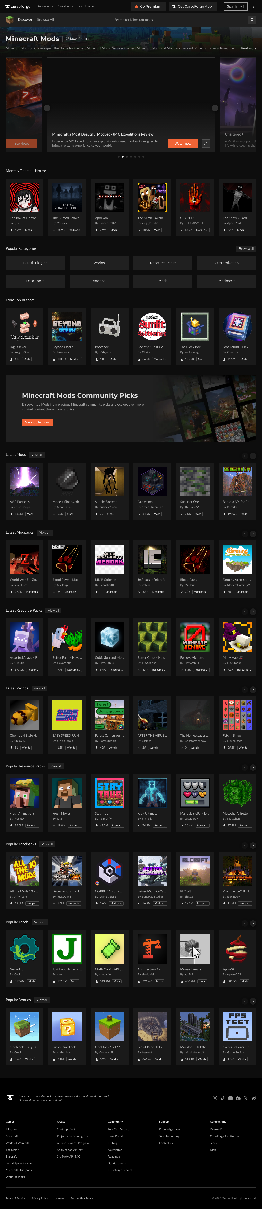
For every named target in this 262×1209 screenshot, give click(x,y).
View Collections (37, 422)
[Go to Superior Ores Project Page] (195, 491)
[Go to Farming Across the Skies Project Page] (237, 569)
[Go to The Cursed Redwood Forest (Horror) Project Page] (67, 207)
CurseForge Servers (120, 1170)
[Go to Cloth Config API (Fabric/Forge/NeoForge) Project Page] (110, 958)
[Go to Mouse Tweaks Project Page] (195, 958)
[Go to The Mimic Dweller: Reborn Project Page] (152, 207)
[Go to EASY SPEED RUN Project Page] (67, 725)
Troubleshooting (169, 1136)
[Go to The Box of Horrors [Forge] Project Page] (24, 207)
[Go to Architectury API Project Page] (152, 958)
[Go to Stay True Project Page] (110, 803)
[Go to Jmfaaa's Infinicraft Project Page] (152, 569)
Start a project (66, 1129)
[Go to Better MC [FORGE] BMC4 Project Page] (152, 880)
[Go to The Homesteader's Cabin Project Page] (195, 725)
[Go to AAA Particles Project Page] (24, 491)
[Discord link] (238, 1098)
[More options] (254, 6)
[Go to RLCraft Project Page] (195, 880)
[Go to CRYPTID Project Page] (195, 207)
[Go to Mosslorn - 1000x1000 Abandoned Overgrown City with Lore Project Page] (195, 1036)
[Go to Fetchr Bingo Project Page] (237, 725)
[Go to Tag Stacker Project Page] (24, 336)
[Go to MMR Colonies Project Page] (110, 569)
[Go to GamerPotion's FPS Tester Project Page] (237, 1036)
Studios (86, 6)
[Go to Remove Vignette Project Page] (195, 647)
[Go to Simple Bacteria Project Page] (110, 491)
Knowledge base (169, 1129)
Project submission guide (72, 1136)
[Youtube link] (230, 1098)
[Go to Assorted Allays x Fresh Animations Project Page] (24, 647)
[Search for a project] (179, 19)
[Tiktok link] (222, 1098)
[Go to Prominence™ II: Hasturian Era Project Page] (237, 880)
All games (12, 1129)
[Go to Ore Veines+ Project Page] (152, 491)
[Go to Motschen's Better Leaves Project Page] (237, 803)
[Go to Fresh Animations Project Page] (24, 803)
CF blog (112, 1143)
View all (37, 455)
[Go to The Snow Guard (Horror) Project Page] (237, 207)
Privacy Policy (40, 1198)
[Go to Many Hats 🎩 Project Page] (237, 647)
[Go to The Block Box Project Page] (195, 336)
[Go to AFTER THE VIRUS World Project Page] (152, 725)
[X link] (246, 1098)
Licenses (59, 1198)
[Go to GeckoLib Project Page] (24, 958)
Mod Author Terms (82, 1198)
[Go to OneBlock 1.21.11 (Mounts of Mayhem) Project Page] (110, 1036)
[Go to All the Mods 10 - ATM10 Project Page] (24, 880)
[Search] (252, 20)
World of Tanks (15, 1177)
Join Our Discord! (119, 1129)
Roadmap (114, 1156)
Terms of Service (15, 1198)
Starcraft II (12, 1156)
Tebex (213, 1143)
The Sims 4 (13, 1150)
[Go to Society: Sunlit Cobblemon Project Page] (152, 336)
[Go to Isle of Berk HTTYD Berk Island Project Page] (152, 1036)
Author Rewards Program (73, 1143)
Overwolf (216, 1129)
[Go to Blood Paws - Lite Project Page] (67, 569)
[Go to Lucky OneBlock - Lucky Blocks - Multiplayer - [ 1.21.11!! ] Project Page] (67, 1036)
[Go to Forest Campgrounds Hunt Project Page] (110, 725)
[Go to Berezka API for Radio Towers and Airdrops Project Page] (237, 491)
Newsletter (115, 1150)
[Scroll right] (253, 456)
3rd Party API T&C (68, 1156)
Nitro (213, 1150)
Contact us (166, 1143)
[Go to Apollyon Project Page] (110, 207)
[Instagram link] (214, 1098)
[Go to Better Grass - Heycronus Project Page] (152, 647)
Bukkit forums (117, 1163)
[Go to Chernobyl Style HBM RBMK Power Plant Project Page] (24, 725)
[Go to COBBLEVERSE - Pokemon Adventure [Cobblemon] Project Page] (110, 880)
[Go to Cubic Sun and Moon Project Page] (110, 647)
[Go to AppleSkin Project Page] (237, 958)
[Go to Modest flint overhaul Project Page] (67, 491)
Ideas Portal (115, 1136)
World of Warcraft (17, 1143)
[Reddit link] (253, 1098)
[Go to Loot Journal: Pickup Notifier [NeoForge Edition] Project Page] (237, 336)
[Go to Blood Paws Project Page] (195, 569)
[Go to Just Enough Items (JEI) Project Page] (67, 958)
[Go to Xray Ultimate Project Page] (152, 803)
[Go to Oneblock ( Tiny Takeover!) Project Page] (24, 1036)
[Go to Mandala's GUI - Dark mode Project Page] (195, 803)
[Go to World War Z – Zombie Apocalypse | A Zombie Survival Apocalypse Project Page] (24, 569)
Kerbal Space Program (19, 1163)
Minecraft (12, 1136)
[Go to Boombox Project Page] (110, 336)
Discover (25, 20)
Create (66, 6)
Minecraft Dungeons (19, 1170)
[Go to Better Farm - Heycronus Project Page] (67, 647)
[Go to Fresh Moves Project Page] (67, 803)
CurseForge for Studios (224, 1136)
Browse (45, 6)
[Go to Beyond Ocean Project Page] (67, 336)
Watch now (183, 143)
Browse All (45, 20)
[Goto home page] (18, 7)
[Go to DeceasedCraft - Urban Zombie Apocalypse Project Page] (67, 880)
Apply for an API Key (70, 1150)
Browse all (246, 249)
